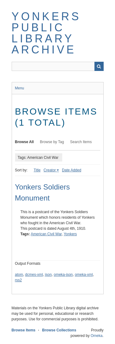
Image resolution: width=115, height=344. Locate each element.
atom (19, 274)
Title (37, 170)
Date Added (71, 170)
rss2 (18, 280)
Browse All (24, 142)
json (48, 274)
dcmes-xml (34, 274)
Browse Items (24, 330)
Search (99, 66)
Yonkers (70, 234)
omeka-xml (84, 274)
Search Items (81, 142)
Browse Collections (59, 330)
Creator (50, 170)
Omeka (96, 336)
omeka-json (63, 274)
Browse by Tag (52, 142)
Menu (19, 88)
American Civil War (46, 234)
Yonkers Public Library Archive (46, 33)
